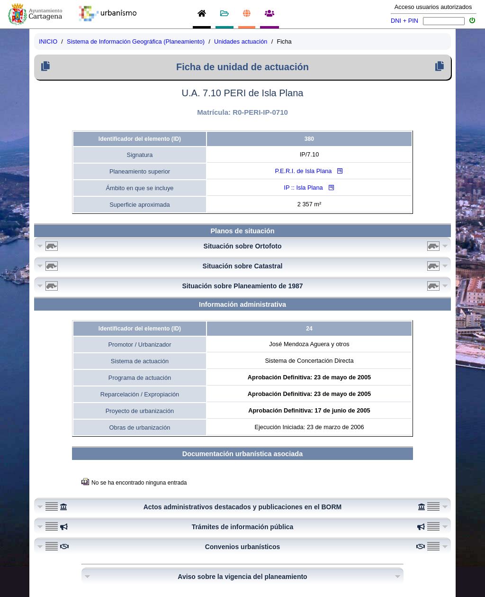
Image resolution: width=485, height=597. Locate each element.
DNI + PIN (404, 20)
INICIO (48, 41)
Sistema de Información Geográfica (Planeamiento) (136, 41)
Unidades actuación (240, 41)
